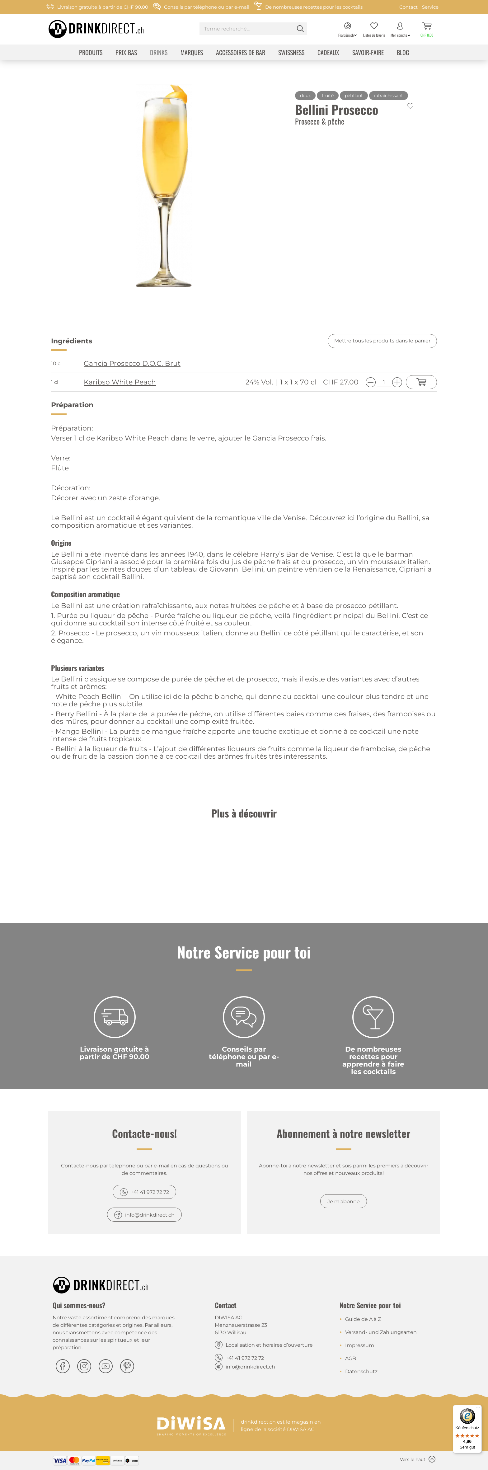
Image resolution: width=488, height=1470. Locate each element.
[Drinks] (158, 53)
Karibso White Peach (120, 382)
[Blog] (403, 53)
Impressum (359, 1345)
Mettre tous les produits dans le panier (382, 341)
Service (430, 7)
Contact (408, 7)
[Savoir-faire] (368, 53)
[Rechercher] (300, 28)
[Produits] (91, 53)
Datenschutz (361, 1371)
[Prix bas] (126, 53)
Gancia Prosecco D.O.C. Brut (132, 364)
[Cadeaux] (328, 53)
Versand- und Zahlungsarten (381, 1332)
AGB (350, 1358)
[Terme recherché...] (253, 28)
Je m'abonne (343, 1201)
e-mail (241, 7)
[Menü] (478, 1408)
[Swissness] (291, 53)
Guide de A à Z (363, 1319)
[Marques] (191, 53)
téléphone (205, 7)
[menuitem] (253, 29)
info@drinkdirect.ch (150, 1215)
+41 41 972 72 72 (150, 1192)
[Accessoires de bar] (240, 53)
